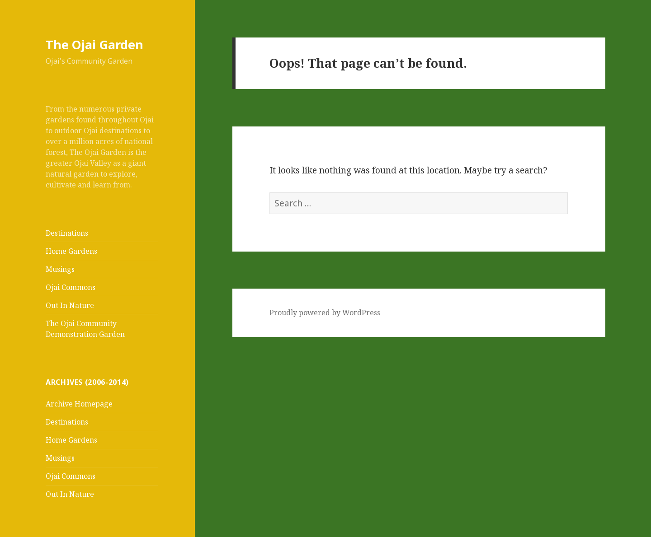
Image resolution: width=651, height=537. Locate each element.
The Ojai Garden (94, 44)
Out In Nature (70, 305)
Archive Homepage (79, 404)
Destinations (67, 233)
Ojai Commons (70, 287)
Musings (60, 269)
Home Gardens (71, 251)
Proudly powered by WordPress (324, 313)
